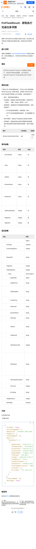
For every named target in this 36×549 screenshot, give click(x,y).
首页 (3, 16)
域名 (7, 16)
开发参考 (12, 16)
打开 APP (30, 2)
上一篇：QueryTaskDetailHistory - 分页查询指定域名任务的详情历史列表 (10, 505)
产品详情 (17, 34)
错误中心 (7, 499)
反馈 (20, 514)
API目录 (25, 16)
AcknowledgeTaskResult (19, 53)
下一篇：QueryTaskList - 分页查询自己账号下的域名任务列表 (26, 505)
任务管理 (31, 16)
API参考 (19, 16)
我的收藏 (29, 34)
